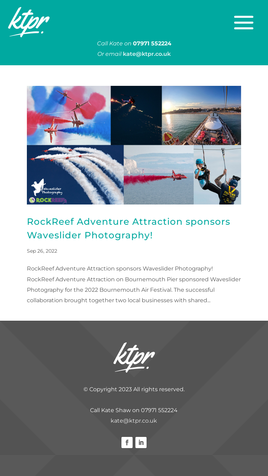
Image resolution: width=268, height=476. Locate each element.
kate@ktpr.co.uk (134, 420)
